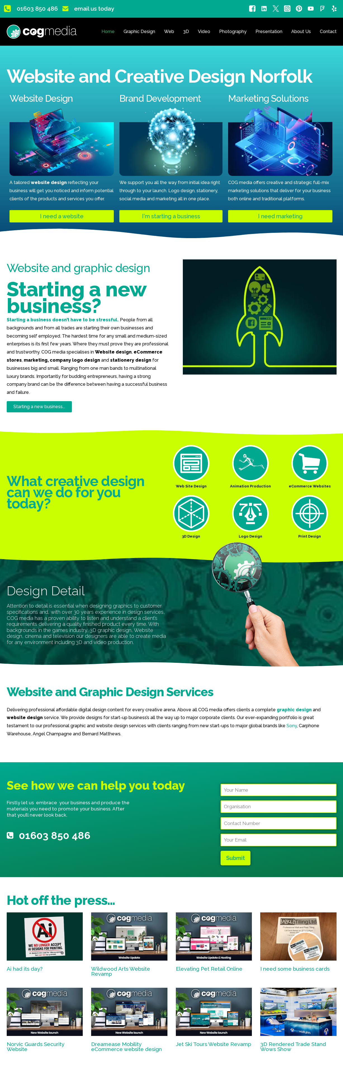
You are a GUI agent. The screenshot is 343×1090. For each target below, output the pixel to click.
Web (169, 31)
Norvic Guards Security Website (35, 1046)
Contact (328, 31)
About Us (301, 31)
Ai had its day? (24, 969)
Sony (292, 725)
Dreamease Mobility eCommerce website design (126, 1046)
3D (186, 31)
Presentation (269, 31)
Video (204, 31)
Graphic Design (139, 31)
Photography (233, 31)
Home (108, 31)
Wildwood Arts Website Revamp (120, 971)
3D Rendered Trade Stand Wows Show (293, 1046)
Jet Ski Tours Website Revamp (213, 1044)
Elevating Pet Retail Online (209, 969)
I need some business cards (295, 969)
